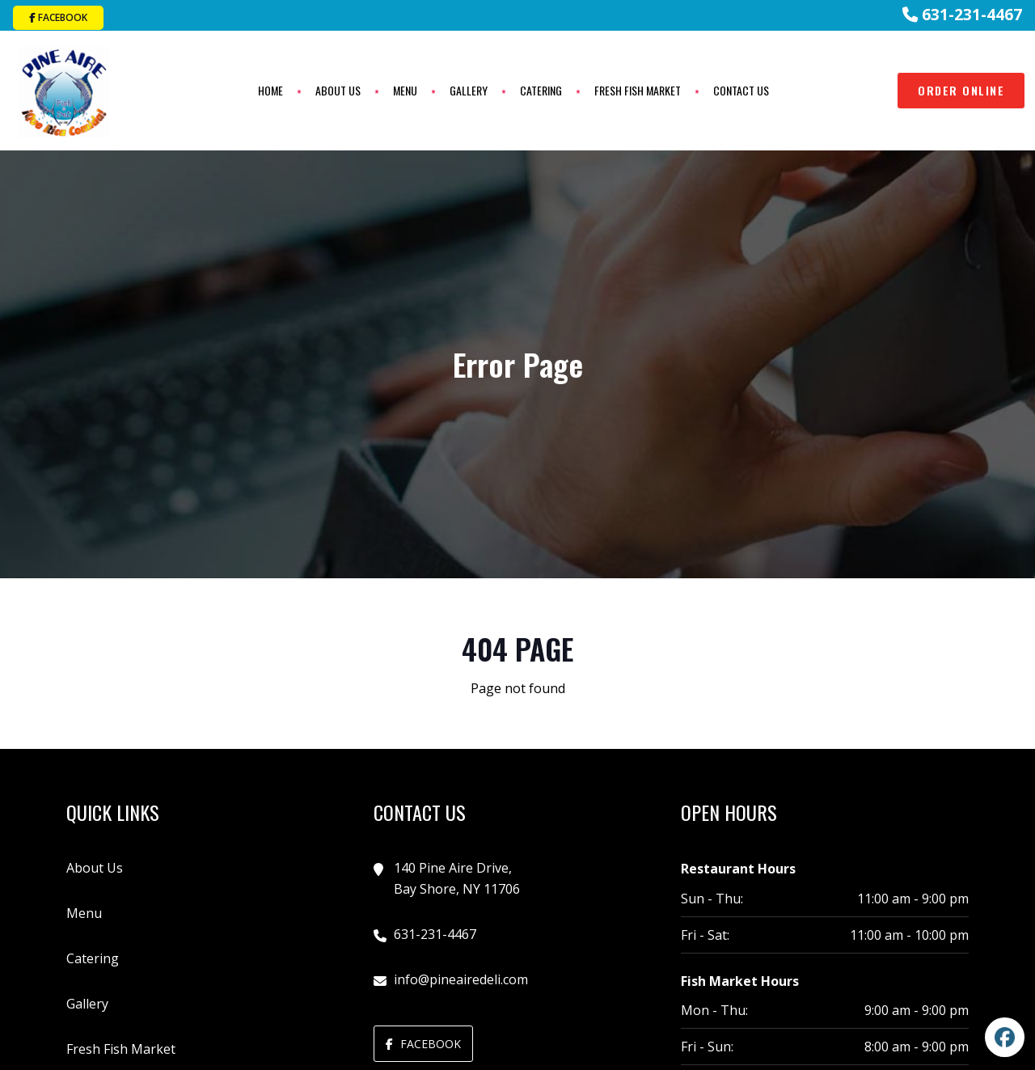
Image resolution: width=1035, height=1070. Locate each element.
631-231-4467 (962, 14)
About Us (337, 90)
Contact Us (740, 90)
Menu (404, 90)
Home (269, 90)
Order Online (961, 89)
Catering (540, 90)
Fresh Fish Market (637, 90)
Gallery (468, 90)
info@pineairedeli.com (461, 978)
